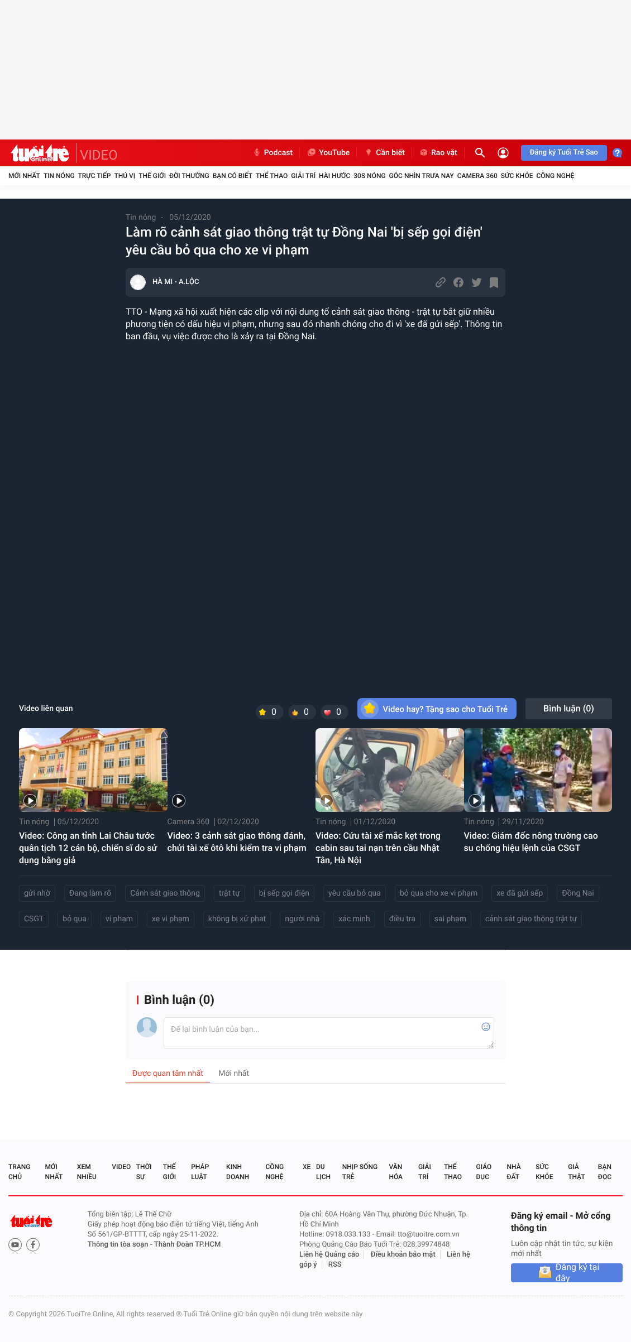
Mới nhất (24, 176)
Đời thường (189, 176)
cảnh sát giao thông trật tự (531, 919)
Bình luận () (568, 708)
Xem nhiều (87, 1172)
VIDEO (99, 155)
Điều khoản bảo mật (403, 1254)
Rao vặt (438, 152)
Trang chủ (19, 1172)
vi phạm (119, 919)
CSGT (34, 919)
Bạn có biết (232, 176)
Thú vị (124, 176)
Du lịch (323, 1172)
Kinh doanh (237, 1172)
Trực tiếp (94, 176)
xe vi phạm (170, 919)
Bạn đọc (604, 1172)
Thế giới (152, 176)
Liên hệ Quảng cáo (329, 1254)
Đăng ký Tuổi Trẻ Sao (564, 152)
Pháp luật (200, 1172)
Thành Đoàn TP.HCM (187, 1244)
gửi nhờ (37, 893)
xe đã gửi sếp (519, 893)
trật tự (229, 893)
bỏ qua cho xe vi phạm (438, 893)
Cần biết (384, 152)
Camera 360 (477, 176)
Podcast (272, 152)
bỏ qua (75, 919)
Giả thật (576, 1172)
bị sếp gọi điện (284, 893)
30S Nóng (369, 176)
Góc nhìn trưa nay (421, 176)
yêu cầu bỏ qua (354, 893)
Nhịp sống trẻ (359, 1172)
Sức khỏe (517, 176)
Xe (306, 1167)
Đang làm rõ (90, 893)
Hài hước (334, 176)
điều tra (402, 919)
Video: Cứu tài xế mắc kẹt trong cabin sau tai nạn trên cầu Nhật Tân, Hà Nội (378, 847)
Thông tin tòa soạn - (121, 1244)
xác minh (354, 919)
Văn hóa (396, 1172)
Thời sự (144, 1172)
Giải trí (303, 176)
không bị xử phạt (237, 919)
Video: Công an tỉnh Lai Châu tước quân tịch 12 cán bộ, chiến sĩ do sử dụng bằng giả (88, 847)
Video (121, 1167)
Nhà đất (513, 1172)
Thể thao (272, 176)
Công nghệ (555, 176)
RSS (335, 1265)
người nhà (302, 919)
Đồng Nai (578, 893)
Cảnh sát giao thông (165, 893)
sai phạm (450, 919)
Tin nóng (59, 176)
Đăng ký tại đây (578, 1272)
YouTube (328, 152)
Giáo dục (484, 1172)
